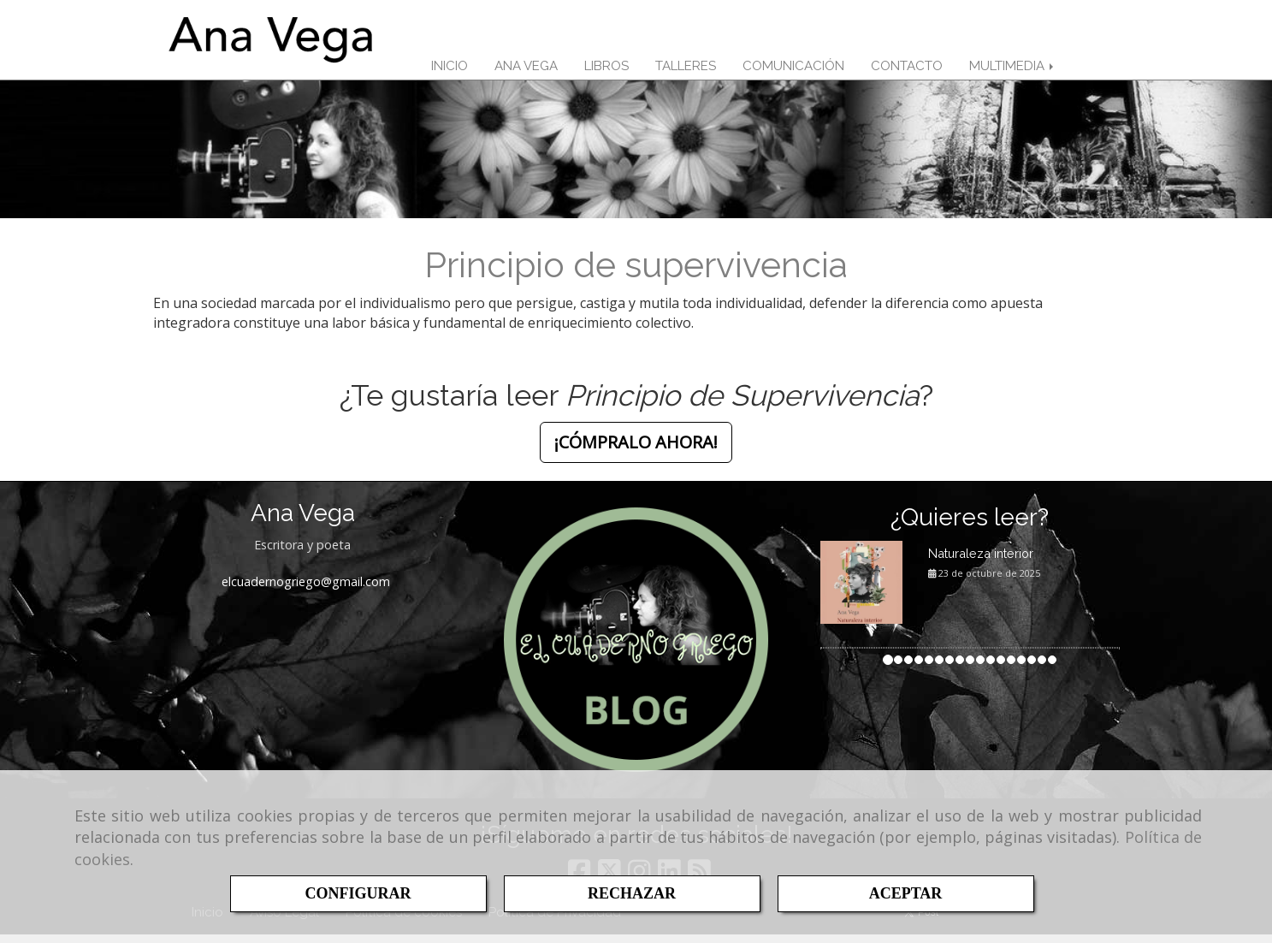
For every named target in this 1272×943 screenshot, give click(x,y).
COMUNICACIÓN (793, 70)
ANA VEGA (526, 70)
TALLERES (685, 70)
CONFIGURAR (358, 893)
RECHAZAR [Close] (632, 893)
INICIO (449, 70)
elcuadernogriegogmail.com (306, 590)
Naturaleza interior (980, 562)
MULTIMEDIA (1012, 70)
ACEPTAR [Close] (906, 893)
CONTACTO (907, 70)
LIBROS (606, 70)
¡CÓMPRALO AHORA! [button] (636, 450)
